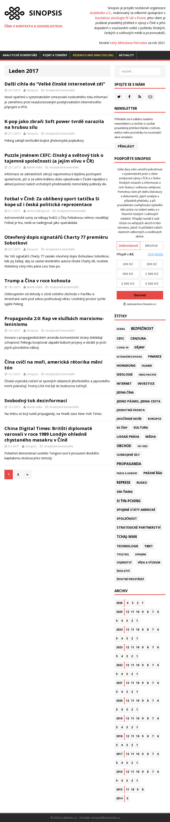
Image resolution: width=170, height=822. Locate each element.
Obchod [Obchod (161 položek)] (124, 446)
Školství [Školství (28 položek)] (123, 571)
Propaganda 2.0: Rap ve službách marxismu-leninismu (54, 321)
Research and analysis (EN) (93, 55)
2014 (119, 798)
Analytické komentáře (20, 55)
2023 (119, 647)
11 (132, 612)
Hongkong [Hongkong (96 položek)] (126, 365)
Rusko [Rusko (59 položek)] (142, 483)
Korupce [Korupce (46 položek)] (154, 419)
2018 (119, 736)
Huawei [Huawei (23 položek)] (147, 365)
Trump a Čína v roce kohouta (37, 281)
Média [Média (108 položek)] (150, 436)
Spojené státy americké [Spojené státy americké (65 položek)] (136, 510)
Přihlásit (126, 146)
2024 (119, 629)
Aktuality (126, 55)
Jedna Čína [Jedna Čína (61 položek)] (125, 392)
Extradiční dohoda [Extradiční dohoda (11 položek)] (129, 356)
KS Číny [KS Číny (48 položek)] (122, 428)
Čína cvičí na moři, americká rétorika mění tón (53, 365)
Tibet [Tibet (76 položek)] (148, 546)
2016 (119, 772)
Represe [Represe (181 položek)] (123, 482)
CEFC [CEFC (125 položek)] (120, 338)
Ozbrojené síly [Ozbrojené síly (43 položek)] (128, 455)
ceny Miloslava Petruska (128, 43)
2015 (119, 789)
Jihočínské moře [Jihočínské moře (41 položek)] (129, 419)
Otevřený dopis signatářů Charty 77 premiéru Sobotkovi (56, 240)
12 (127, 612)
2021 (119, 683)
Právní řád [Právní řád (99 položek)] (152, 473)
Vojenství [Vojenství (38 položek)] (124, 562)
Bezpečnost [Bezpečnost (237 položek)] (142, 328)
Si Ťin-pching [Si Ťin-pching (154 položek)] (129, 501)
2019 (119, 718)
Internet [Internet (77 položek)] (124, 383)
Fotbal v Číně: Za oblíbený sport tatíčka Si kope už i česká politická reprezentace (51, 201)
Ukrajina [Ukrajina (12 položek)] (140, 554)
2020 (119, 701)
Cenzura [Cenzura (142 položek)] (138, 338)
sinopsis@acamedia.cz (105, 818)
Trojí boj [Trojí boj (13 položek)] (123, 554)
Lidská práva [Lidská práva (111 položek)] (128, 436)
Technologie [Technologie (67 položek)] (127, 546)
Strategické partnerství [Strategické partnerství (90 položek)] (138, 527)
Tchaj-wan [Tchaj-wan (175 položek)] (127, 536)
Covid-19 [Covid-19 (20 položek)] (122, 347)
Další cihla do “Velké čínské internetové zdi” (54, 84)
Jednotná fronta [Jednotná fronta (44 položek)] (131, 410)
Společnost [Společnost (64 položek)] (127, 519)
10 (137, 612)
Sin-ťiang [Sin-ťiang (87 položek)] (125, 492)
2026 (119, 603)
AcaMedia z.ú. (100, 13)
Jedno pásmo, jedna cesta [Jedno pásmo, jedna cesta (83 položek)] (138, 401)
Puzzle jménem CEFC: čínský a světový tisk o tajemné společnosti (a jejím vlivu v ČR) (53, 158)
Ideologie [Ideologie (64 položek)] (125, 374)
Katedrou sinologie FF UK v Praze (120, 18)
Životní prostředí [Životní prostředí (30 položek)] (130, 579)
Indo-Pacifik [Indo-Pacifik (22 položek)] (147, 374)
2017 (119, 754)
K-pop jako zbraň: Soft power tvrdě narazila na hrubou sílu (54, 124)
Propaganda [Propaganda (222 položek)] (129, 463)
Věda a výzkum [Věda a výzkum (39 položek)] (149, 562)
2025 (119, 612)
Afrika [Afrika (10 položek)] (121, 328)
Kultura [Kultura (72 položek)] (141, 427)
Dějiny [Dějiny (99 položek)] (139, 347)
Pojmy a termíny (55, 55)
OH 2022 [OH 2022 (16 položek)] (142, 446)
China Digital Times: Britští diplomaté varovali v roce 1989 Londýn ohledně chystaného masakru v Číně (48, 434)
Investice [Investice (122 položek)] (146, 383)
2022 (119, 665)
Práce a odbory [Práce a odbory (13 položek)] (127, 473)
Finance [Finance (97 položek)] (155, 356)
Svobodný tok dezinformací (35, 401)
